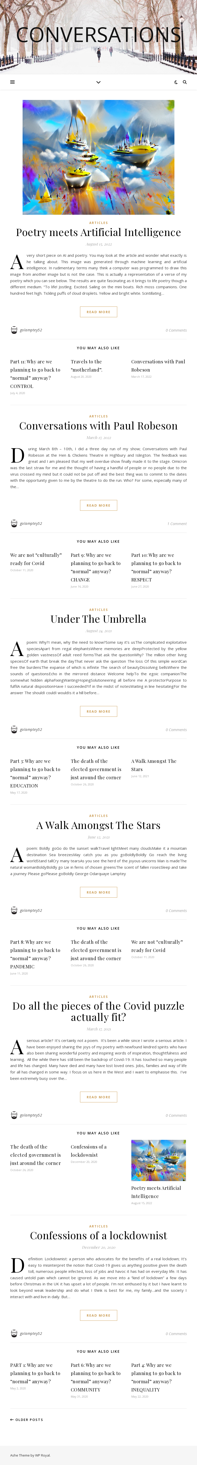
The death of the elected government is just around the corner (96, 769)
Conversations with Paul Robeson (98, 425)
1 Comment (177, 523)
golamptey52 (31, 329)
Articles (98, 223)
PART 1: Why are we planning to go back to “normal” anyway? (35, 1373)
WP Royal (42, 1455)
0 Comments (176, 330)
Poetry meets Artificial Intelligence (98, 232)
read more (99, 312)
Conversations (98, 34)
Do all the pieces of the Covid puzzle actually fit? (98, 1011)
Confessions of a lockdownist (98, 1235)
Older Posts (26, 1419)
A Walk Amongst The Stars (98, 825)
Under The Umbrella (98, 618)
